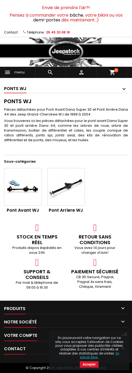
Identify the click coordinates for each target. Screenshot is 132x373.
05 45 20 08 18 (58, 32)
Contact (11, 32)
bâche (76, 15)
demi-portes (46, 20)
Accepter (89, 364)
